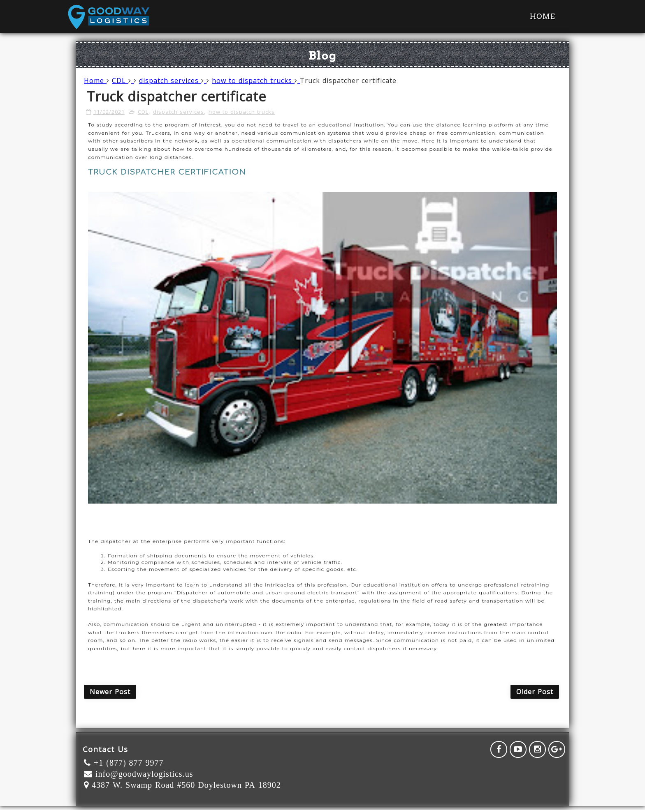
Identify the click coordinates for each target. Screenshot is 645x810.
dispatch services (172, 80)
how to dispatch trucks (256, 80)
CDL (123, 80)
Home (542, 16)
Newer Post (110, 691)
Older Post (534, 691)
